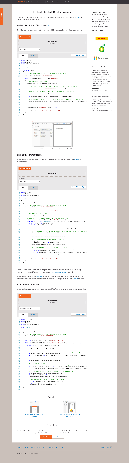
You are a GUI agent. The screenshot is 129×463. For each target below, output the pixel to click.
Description (40, 278)
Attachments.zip (50, 89)
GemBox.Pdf (20, 2)
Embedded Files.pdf (57, 343)
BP (102, 48)
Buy (59, 439)
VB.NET (33, 56)
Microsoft (102, 58)
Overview (30, 2)
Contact (50, 450)
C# (23, 56)
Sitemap (19, 450)
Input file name (22, 47)
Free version (49, 2)
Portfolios (75, 280)
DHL (102, 38)
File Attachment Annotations (60, 273)
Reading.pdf (54, 79)
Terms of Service (30, 450)
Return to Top (106, 450)
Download (45, 439)
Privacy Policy (41, 450)
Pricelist (66, 2)
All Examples (1, 16)
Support (59, 2)
